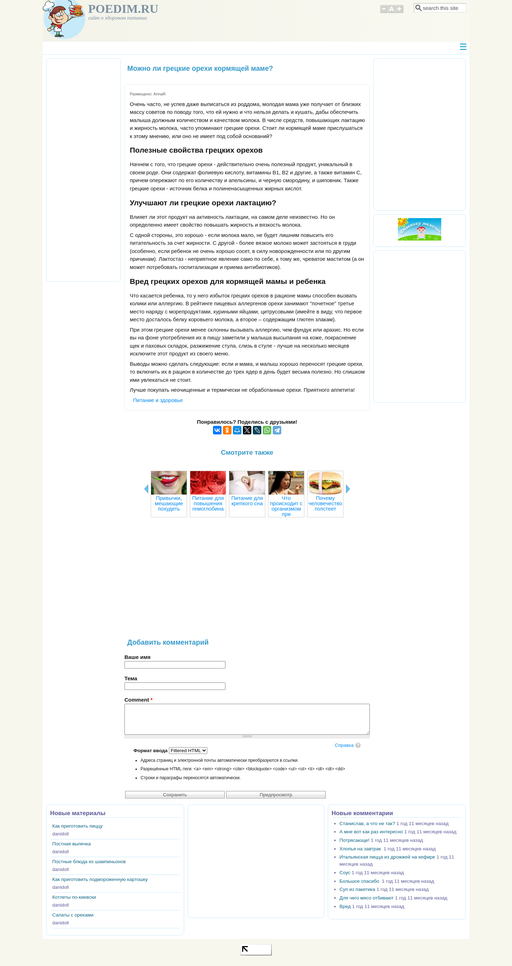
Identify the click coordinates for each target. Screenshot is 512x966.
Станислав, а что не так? (367, 823)
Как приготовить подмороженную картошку (100, 879)
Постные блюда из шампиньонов (89, 861)
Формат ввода (151, 750)
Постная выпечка (71, 843)
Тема (130, 678)
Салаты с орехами (73, 915)
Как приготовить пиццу (77, 826)
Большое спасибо (360, 881)
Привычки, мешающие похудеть (169, 503)
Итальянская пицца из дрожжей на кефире (387, 857)
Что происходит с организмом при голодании (286, 508)
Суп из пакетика (357, 889)
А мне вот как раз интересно (371, 831)
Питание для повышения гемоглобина (208, 503)
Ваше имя (137, 657)
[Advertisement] (247, 581)
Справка (344, 745)
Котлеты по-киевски (74, 897)
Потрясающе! (354, 840)
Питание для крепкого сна (247, 500)
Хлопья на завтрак (361, 848)
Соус (345, 872)
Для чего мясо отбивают (367, 898)
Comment (138, 700)
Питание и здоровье (158, 400)
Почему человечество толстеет (325, 503)
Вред (345, 906)
